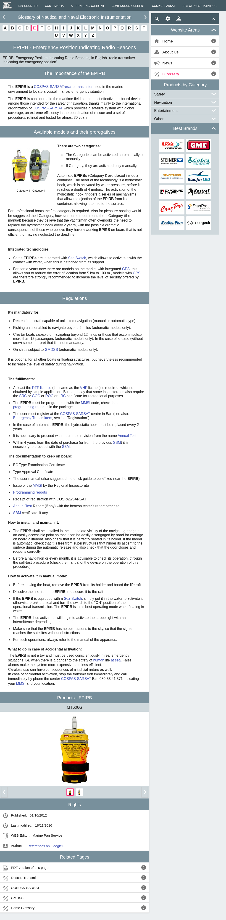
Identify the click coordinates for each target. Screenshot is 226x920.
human (98, 660)
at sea (115, 660)
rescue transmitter (78, 87)
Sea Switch (77, 258)
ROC (49, 396)
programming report (29, 407)
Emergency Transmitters (32, 418)
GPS (126, 269)
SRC (23, 396)
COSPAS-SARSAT (49, 87)
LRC (62, 396)
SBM (117, 442)
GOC (36, 396)
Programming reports (30, 492)
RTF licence (41, 388)
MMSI (85, 403)
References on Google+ (45, 846)
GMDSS (51, 350)
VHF (83, 388)
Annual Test (127, 436)
